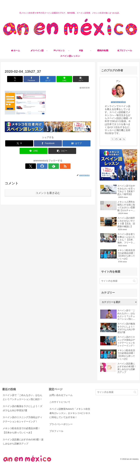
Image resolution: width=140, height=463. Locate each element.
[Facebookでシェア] (33, 79)
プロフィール (56, 431)
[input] (118, 281)
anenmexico (118, 101)
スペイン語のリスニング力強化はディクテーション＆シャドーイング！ (22, 419)
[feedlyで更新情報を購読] (51, 166)
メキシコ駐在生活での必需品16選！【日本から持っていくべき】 (21, 430)
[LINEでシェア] (62, 79)
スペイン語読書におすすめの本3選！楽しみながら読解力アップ (23, 441)
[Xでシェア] (19, 79)
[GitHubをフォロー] (44, 166)
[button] (77, 79)
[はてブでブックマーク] (48, 79)
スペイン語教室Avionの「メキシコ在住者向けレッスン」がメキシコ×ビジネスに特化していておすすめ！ (69, 413)
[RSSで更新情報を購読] (57, 166)
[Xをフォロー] (38, 166)
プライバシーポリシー (61, 424)
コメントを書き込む (48, 192)
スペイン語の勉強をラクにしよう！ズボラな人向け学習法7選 (22, 408)
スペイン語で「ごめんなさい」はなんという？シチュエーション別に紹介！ (22, 397)
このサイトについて (59, 402)
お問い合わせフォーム (61, 395)
